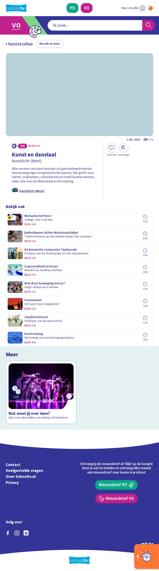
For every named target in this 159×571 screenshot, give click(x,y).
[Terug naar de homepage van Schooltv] (16, 8)
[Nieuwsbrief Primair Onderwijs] (116, 485)
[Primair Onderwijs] (72, 8)
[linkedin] (26, 532)
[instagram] (17, 532)
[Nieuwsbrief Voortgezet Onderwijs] (116, 499)
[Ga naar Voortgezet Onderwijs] (19, 25)
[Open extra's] (146, 556)
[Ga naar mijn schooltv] (133, 8)
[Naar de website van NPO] (150, 8)
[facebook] (7, 532)
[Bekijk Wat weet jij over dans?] (41, 392)
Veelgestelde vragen (24, 471)
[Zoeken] (148, 25)
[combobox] (95, 25)
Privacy (12, 483)
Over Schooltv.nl (21, 477)
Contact (13, 465)
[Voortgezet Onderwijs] (87, 8)
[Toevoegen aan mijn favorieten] (111, 149)
